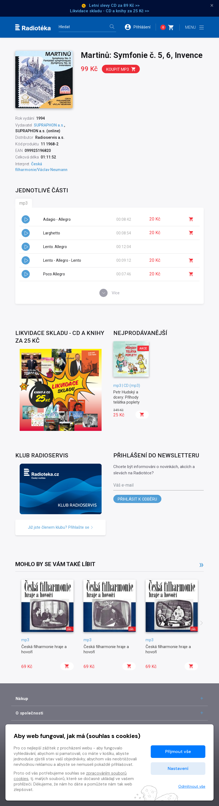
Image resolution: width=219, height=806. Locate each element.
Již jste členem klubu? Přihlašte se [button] (60, 527)
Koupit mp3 (121, 69)
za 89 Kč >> (129, 5)
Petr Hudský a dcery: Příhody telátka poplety (126, 397)
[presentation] (201, 623)
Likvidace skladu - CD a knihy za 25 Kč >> (109, 10)
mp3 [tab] (23, 203)
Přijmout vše (178, 751)
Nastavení (178, 768)
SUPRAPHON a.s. (49, 125)
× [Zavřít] (212, 5)
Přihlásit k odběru (137, 499)
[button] (140, 27)
